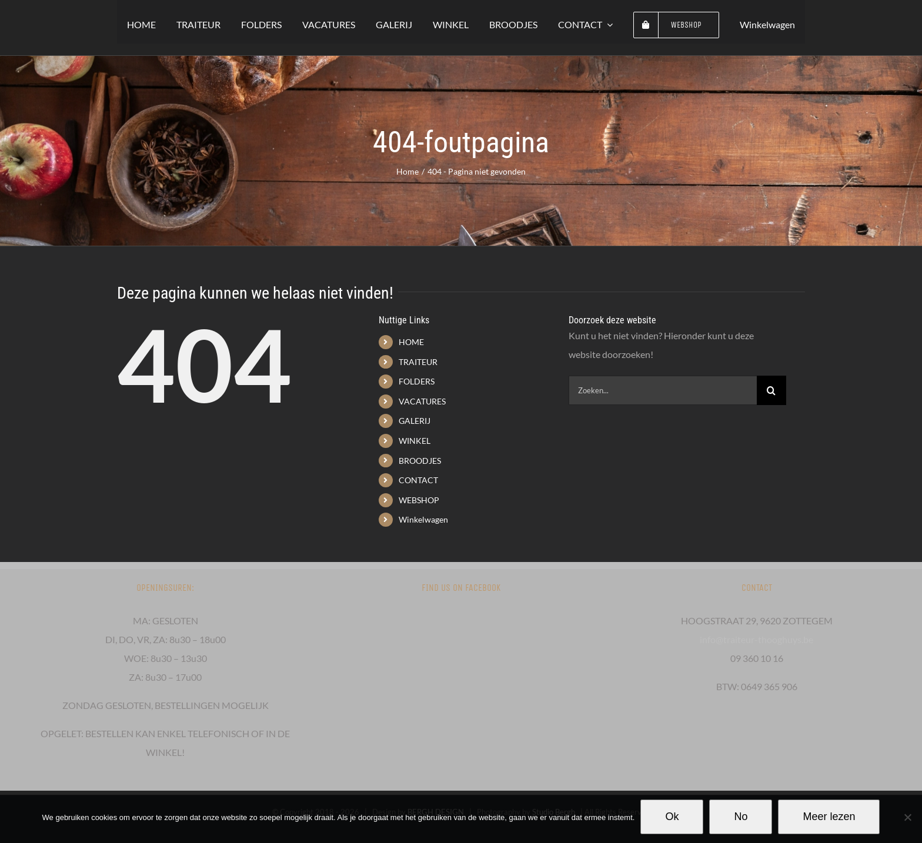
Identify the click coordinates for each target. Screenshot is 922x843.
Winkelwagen (423, 519)
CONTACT (418, 480)
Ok (672, 816)
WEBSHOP (419, 500)
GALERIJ (414, 421)
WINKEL (414, 441)
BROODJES (420, 461)
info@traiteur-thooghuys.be (756, 639)
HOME (411, 342)
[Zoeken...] (663, 390)
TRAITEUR (418, 362)
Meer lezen (829, 816)
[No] (907, 817)
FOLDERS (417, 381)
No (740, 816)
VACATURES (422, 401)
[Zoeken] (771, 390)
